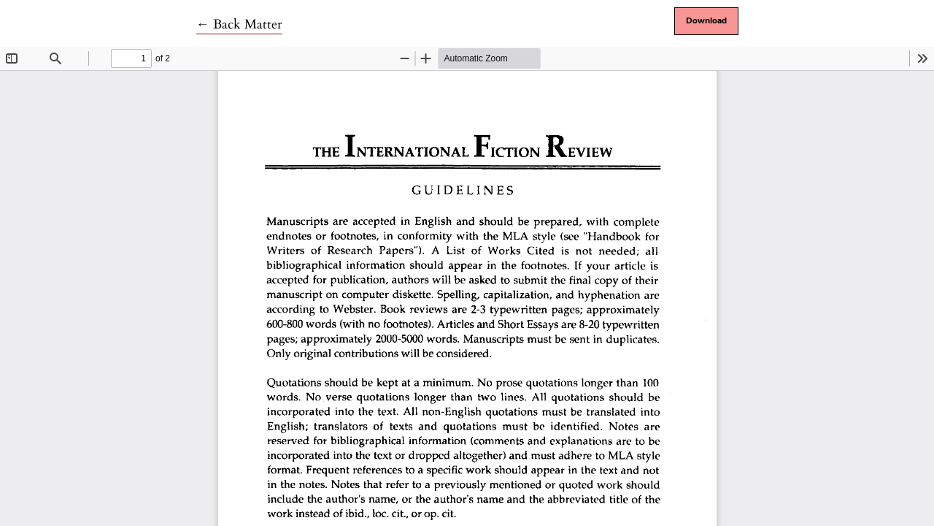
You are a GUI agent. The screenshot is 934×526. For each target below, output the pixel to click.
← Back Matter (239, 24)
